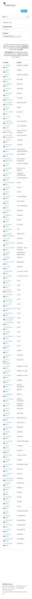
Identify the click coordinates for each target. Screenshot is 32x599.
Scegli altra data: (7, 27)
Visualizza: (6, 33)
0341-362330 (8, 588)
